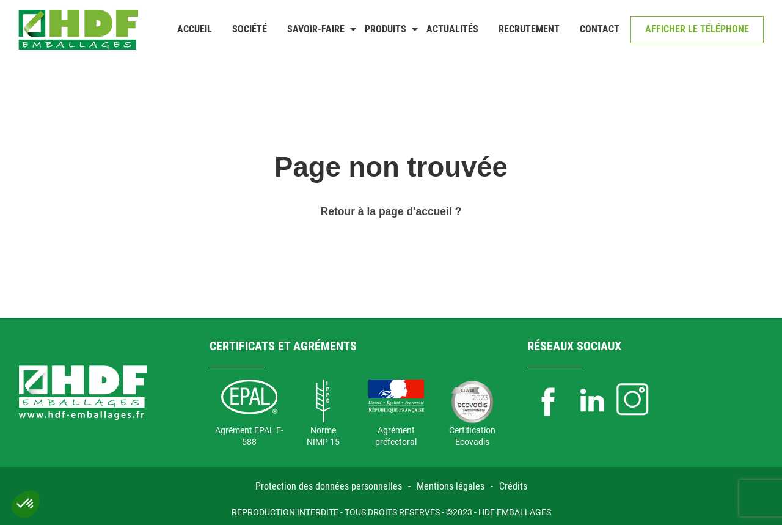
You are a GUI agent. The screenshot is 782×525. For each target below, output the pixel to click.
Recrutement (529, 29)
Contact (599, 29)
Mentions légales (450, 486)
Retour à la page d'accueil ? (391, 211)
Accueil (194, 29)
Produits (385, 29)
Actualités (452, 29)
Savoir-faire (316, 29)
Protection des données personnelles (328, 486)
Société (249, 29)
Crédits (513, 486)
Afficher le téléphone (697, 29)
